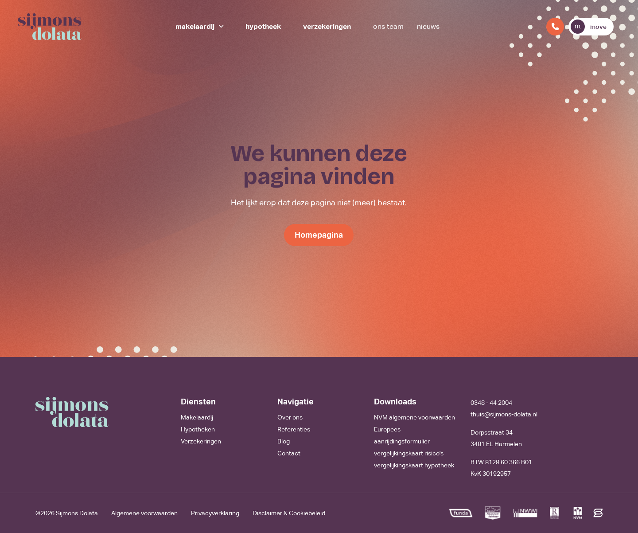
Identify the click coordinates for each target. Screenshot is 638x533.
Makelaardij (194, 26)
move (589, 27)
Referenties (293, 429)
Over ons (290, 417)
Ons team (388, 26)
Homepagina (319, 234)
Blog (283, 441)
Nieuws (428, 26)
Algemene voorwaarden (144, 513)
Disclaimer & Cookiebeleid (289, 513)
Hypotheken (198, 429)
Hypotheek (263, 26)
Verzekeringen (327, 26)
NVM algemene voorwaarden (414, 417)
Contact (288, 453)
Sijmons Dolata (77, 513)
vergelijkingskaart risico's (408, 453)
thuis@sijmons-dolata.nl (504, 414)
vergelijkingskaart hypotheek (414, 465)
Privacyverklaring (215, 513)
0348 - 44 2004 (491, 402)
